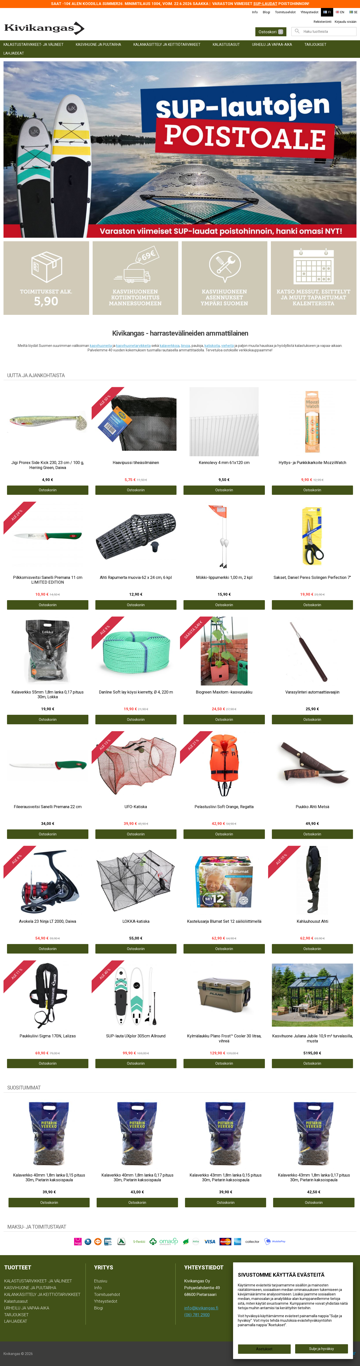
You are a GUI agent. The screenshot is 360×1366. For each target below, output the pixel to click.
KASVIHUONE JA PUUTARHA (98, 45)
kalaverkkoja (169, 346)
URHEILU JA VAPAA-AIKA (272, 45)
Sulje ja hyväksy (321, 1349)
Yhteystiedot (309, 12)
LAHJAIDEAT (14, 53)
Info (255, 12)
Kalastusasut (226, 45)
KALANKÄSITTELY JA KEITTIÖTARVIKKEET (167, 45)
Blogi (266, 12)
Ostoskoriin (48, 490)
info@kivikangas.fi (201, 1307)
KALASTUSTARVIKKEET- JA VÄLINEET (34, 45)
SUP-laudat (265, 4)
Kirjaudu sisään (345, 22)
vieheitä (227, 346)
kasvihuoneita (101, 346)
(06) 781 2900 (197, 1314)
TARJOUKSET (315, 45)
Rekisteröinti (322, 22)
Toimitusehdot (285, 12)
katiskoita (212, 346)
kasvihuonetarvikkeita (133, 346)
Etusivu (100, 1280)
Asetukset (264, 1349)
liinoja (185, 346)
